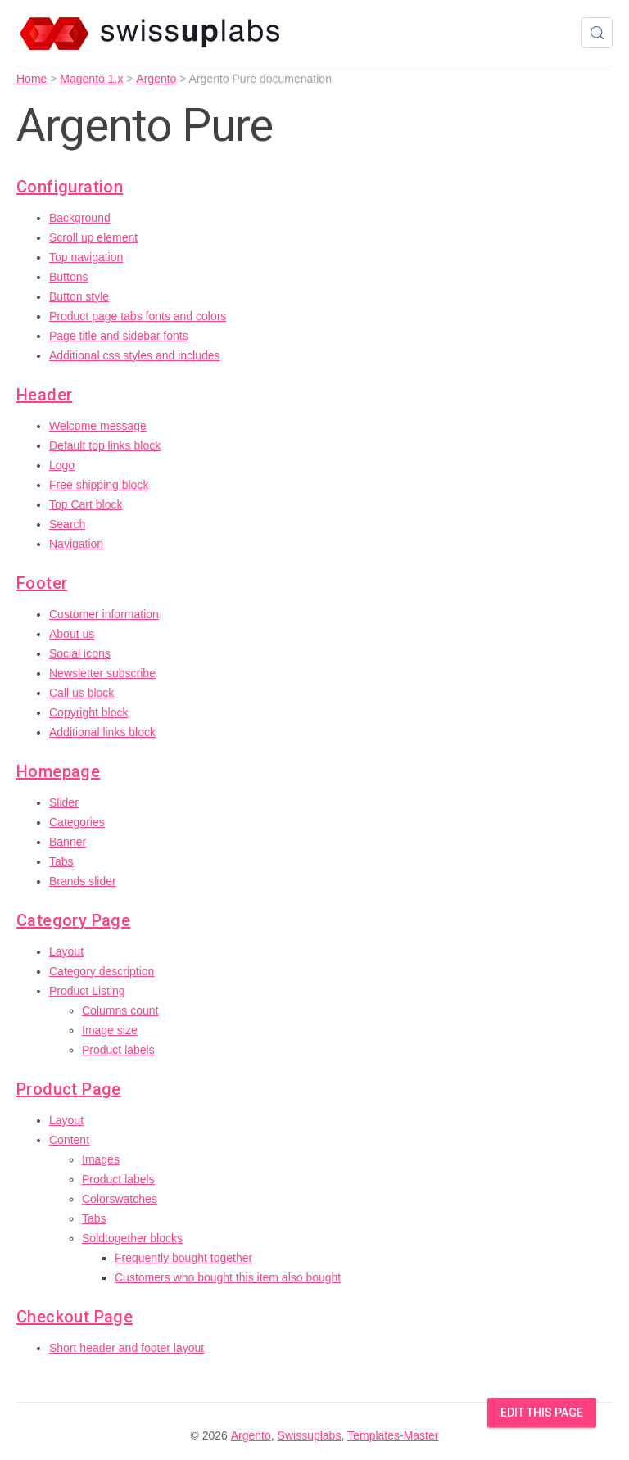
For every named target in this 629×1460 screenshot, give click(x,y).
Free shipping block (98, 484)
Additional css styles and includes (134, 355)
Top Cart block (85, 504)
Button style (79, 296)
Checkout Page (74, 1317)
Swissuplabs (310, 1435)
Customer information (104, 614)
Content (69, 1139)
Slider (64, 802)
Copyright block (89, 712)
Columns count (120, 1010)
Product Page (68, 1089)
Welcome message (98, 425)
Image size (110, 1030)
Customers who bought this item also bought (228, 1277)
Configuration (69, 187)
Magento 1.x (91, 78)
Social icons (80, 653)
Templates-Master (392, 1435)
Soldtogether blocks (132, 1238)
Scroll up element (93, 237)
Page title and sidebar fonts (118, 335)
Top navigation (86, 257)
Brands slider (82, 881)
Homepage (58, 771)
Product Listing (87, 990)
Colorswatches (119, 1198)
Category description (101, 971)
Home (31, 78)
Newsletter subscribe (102, 673)
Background (80, 217)
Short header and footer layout (126, 1347)
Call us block (81, 692)
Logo (62, 465)
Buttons (68, 276)
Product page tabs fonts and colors (137, 316)
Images (101, 1159)
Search (67, 524)
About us (71, 633)
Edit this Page (541, 1412)
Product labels (118, 1049)
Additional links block (102, 732)
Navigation (76, 543)
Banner (67, 841)
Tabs (61, 861)
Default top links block (105, 445)
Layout (66, 951)
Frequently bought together (183, 1257)
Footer (41, 583)
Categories (77, 822)
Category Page (73, 920)
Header (44, 395)
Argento (156, 78)
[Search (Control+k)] (597, 32)
